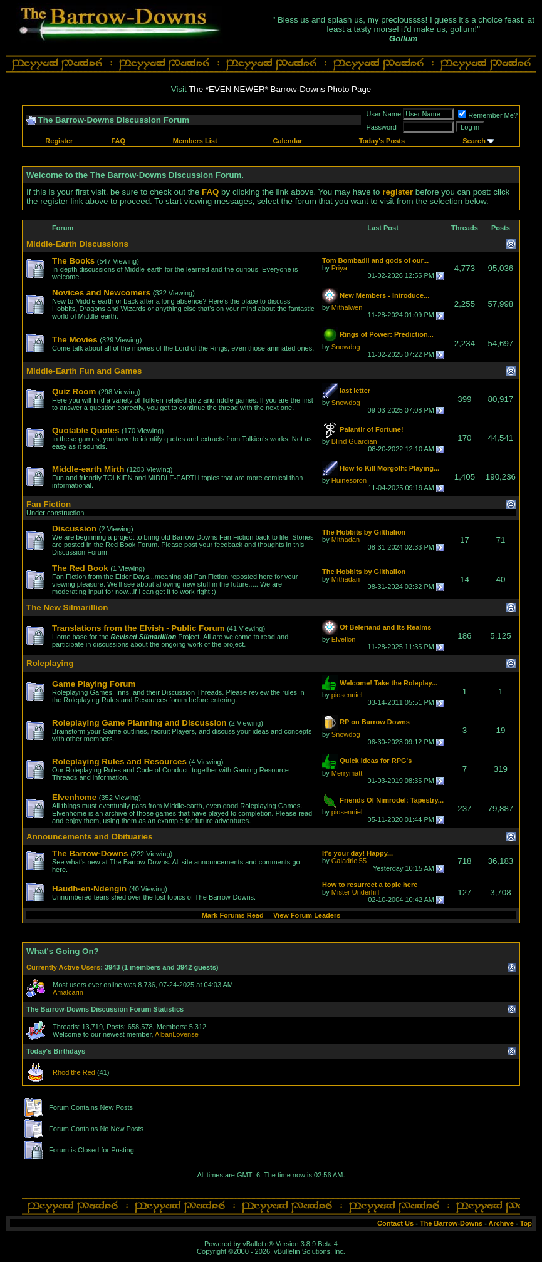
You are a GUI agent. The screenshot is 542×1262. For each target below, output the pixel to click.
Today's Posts (382, 141)
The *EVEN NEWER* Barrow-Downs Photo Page (280, 89)
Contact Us (395, 1223)
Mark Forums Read (233, 915)
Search (474, 141)
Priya (339, 268)
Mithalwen (347, 307)
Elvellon (343, 639)
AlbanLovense (177, 1034)
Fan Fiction (48, 504)
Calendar (287, 141)
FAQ (118, 141)
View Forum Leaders (306, 915)
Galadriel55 (349, 860)
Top (526, 1223)
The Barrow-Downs (451, 1223)
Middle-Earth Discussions (77, 244)
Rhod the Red (74, 1072)
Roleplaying (50, 663)
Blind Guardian (354, 441)
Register (59, 141)
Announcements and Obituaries (89, 836)
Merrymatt (347, 773)
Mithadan (345, 539)
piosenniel (347, 695)
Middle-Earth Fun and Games (84, 371)
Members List (195, 141)
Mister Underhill (355, 892)
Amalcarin (68, 992)
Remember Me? (488, 115)
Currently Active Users (63, 967)
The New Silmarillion (67, 607)
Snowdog (345, 347)
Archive (501, 1223)
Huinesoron (349, 480)
